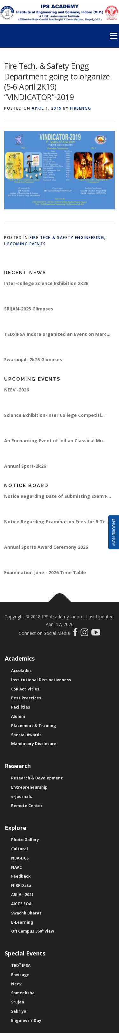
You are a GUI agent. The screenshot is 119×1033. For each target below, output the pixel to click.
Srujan (17, 1002)
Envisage (20, 974)
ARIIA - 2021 (22, 894)
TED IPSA (20, 965)
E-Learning (22, 922)
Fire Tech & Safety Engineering (67, 237)
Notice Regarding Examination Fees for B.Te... (56, 522)
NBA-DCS (20, 858)
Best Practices (26, 698)
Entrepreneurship (29, 787)
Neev (16, 984)
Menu (113, 35)
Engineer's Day (26, 1020)
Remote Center (27, 805)
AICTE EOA (21, 904)
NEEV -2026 (16, 390)
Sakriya (18, 1011)
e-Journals (21, 796)
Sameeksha (23, 993)
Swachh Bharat (26, 913)
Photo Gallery (25, 839)
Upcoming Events (25, 244)
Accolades (21, 670)
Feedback (21, 876)
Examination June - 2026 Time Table (45, 572)
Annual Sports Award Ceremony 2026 (46, 547)
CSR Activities (25, 689)
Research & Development (37, 778)
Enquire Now (113, 532)
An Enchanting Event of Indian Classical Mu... (55, 441)
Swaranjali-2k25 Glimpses (33, 360)
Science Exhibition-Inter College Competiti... (54, 415)
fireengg (80, 108)
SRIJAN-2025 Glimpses (28, 309)
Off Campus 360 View (32, 931)
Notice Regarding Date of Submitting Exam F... (57, 496)
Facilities (20, 707)
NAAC (16, 867)
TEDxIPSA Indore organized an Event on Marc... (57, 334)
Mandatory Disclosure (33, 743)
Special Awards (26, 734)
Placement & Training (33, 725)
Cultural (19, 849)
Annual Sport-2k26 (25, 466)
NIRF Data (21, 885)
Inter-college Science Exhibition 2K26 (46, 283)
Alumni (18, 716)
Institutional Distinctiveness (41, 680)
